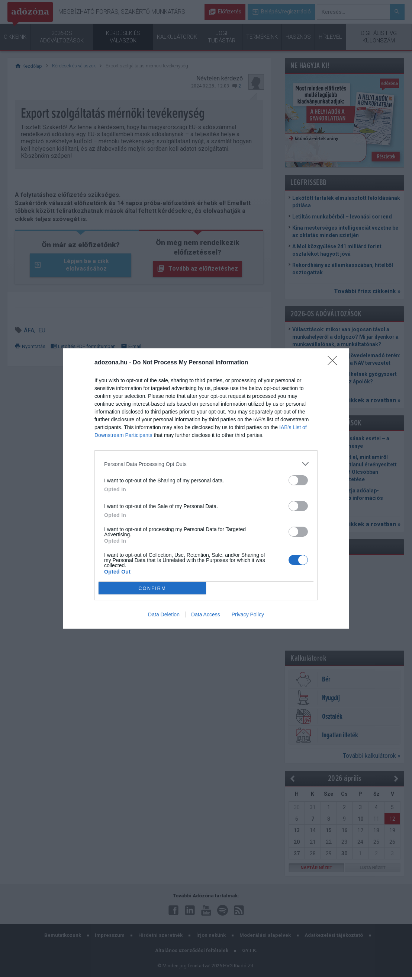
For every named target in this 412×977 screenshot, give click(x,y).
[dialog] (206, 488)
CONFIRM (152, 588)
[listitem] (206, 464)
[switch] (298, 480)
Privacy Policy (248, 614)
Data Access (205, 614)
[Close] (335, 363)
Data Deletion (164, 614)
